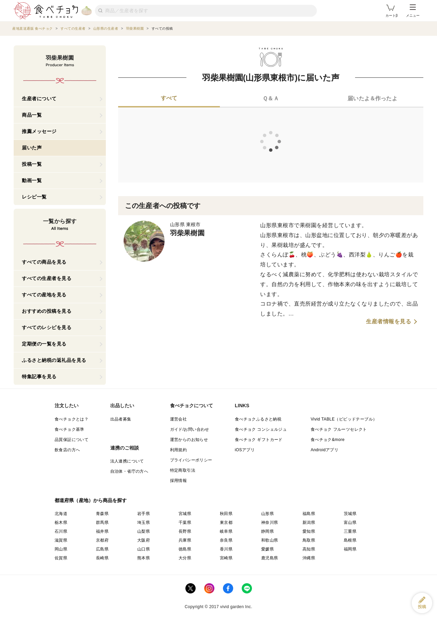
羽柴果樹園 (187, 233)
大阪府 (143, 540)
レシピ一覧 (34, 197)
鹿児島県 (269, 558)
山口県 (143, 549)
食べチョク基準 (69, 429)
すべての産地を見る (44, 294)
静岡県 (267, 531)
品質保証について (71, 439)
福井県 (102, 531)
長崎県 (102, 558)
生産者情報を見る (388, 321)
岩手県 (143, 513)
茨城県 (350, 513)
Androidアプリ (324, 449)
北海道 (61, 513)
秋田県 (226, 513)
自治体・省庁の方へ (129, 471)
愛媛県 (267, 549)
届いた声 (32, 147)
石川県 (61, 531)
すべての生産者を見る (46, 278)
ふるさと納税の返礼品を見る (54, 360)
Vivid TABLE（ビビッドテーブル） (344, 419)
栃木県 (61, 522)
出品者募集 (120, 419)
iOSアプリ (245, 449)
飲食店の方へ (67, 449)
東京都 (226, 522)
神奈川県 (269, 522)
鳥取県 (308, 540)
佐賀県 (61, 558)
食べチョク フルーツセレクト (339, 429)
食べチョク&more (327, 439)
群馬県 (102, 522)
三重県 (350, 531)
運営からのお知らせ (189, 439)
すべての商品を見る (44, 262)
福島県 (308, 513)
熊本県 (143, 558)
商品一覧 (32, 115)
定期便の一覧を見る (44, 344)
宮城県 (185, 513)
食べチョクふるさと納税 (258, 419)
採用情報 (178, 480)
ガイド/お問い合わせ (189, 429)
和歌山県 (269, 540)
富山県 (350, 522)
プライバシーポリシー (191, 460)
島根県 (350, 540)
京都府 (102, 540)
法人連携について (127, 461)
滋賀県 (61, 540)
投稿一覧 (32, 164)
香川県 (226, 549)
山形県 (267, 513)
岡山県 (61, 549)
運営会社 (178, 419)
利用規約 (178, 449)
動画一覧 (32, 180)
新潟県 (308, 522)
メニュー (413, 10)
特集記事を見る (39, 376)
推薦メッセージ (39, 131)
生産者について (39, 98)
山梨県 (143, 531)
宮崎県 (226, 558)
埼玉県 (143, 522)
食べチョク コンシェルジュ (261, 429)
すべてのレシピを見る (46, 327)
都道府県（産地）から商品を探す (91, 500)
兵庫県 (185, 540)
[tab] (169, 98)
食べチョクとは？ (71, 419)
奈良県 (226, 540)
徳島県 (185, 549)
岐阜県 (226, 531)
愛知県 (308, 531)
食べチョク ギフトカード (259, 439)
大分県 (185, 558)
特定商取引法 (182, 470)
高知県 (308, 549)
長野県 (185, 531)
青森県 (102, 513)
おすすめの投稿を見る (46, 311)
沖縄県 (308, 558)
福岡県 (350, 549)
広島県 (102, 549)
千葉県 (185, 522)
